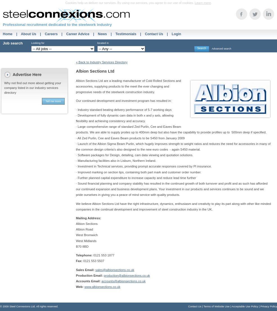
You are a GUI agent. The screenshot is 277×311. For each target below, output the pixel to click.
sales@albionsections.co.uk (114, 270)
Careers (51, 34)
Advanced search (221, 48)
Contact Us (154, 34)
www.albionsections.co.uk (102, 286)
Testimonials (126, 34)
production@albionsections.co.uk (127, 275)
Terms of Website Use (217, 306)
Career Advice (77, 34)
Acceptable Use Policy (245, 306)
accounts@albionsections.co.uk (124, 281)
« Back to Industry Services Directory (101, 62)
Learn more (203, 3)
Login (176, 34)
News (102, 34)
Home (7, 34)
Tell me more (53, 101)
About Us (28, 34)
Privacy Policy (268, 306)
